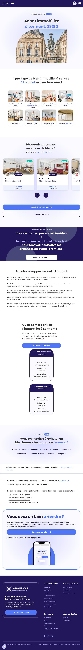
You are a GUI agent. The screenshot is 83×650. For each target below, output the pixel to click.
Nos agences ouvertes (34, 467)
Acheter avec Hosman (15, 467)
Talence (66, 449)
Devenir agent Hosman (51, 629)
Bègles (56, 449)
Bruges (62, 454)
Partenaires (47, 617)
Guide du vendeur (49, 596)
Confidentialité (47, 644)
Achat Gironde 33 (52, 467)
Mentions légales (76, 644)
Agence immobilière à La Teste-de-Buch (23, 502)
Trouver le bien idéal (41, 214)
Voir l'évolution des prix (41, 345)
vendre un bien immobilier (27, 522)
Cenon (16, 449)
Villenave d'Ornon (38, 454)
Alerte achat (66, 590)
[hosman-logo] (8, 4)
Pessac (47, 449)
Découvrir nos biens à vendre (41, 207)
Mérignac (36, 449)
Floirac (25, 449)
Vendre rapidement (50, 601)
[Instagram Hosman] (48, 636)
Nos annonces (67, 587)
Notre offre (47, 587)
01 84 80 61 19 (67, 620)
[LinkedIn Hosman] (52, 636)
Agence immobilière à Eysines (19, 495)
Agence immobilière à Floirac (19, 500)
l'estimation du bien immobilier (25, 524)
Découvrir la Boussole (21, 612)
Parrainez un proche (50, 604)
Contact (65, 617)
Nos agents (47, 590)
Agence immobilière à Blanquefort (21, 497)
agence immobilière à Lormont (37, 484)
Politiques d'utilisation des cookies (61, 644)
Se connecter (48, 607)
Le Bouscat (22, 454)
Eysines (52, 454)
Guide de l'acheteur (69, 593)
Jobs (45, 626)
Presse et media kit (49, 623)
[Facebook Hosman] (44, 636)
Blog (45, 620)
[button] (4, 646)
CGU (40, 644)
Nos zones (47, 593)
